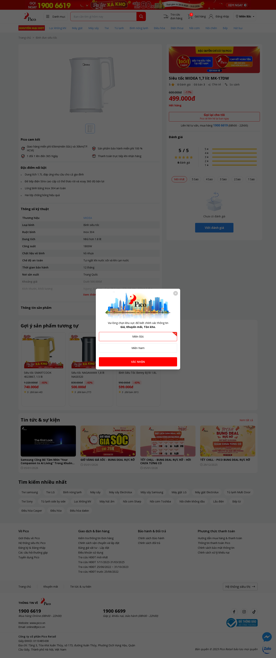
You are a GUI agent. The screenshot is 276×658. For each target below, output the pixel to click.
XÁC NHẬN (138, 362)
